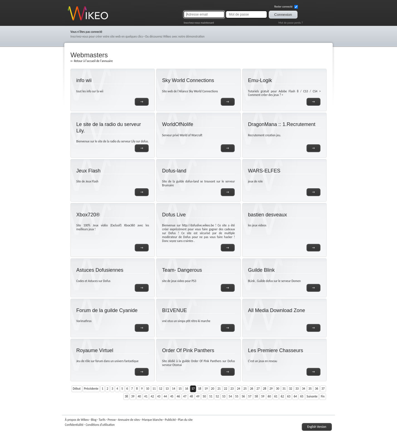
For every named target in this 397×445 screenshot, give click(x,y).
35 (310, 388)
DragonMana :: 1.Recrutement (281, 124)
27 (257, 388)
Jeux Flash (88, 171)
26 (251, 388)
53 (223, 396)
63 (288, 396)
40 (139, 396)
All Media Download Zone (276, 310)
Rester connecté (286, 7)
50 (204, 396)
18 (199, 388)
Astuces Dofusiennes (99, 270)
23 (232, 388)
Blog (94, 420)
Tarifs (102, 420)
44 (165, 396)
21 (218, 388)
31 (284, 388)
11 (154, 388)
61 (275, 396)
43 (158, 396)
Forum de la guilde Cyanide (107, 310)
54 (230, 396)
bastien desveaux (267, 214)
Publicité (170, 420)
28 (264, 388)
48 (191, 396)
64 (295, 396)
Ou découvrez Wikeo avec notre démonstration (175, 36)
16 (186, 388)
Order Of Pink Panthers (188, 350)
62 (282, 396)
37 (323, 388)
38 (126, 396)
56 (243, 396)
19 (205, 388)
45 (171, 396)
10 (147, 388)
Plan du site (185, 420)
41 (145, 396)
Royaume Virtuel (94, 350)
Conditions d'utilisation (100, 425)
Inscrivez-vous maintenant (199, 22)
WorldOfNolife (177, 124)
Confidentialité (74, 425)
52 (217, 396)
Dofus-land (174, 171)
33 (296, 388)
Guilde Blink (261, 270)
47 (184, 396)
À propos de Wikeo (77, 420)
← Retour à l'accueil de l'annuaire (91, 61)
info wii (84, 80)
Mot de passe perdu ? (290, 22)
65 (301, 396)
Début (77, 388)
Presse (111, 420)
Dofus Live (174, 214)
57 (249, 396)
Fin (323, 396)
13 (166, 388)
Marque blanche (152, 420)
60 (269, 396)
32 (290, 388)
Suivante (312, 396)
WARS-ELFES (264, 171)
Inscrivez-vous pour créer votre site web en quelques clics (106, 36)
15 (180, 388)
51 (210, 396)
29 (271, 388)
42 (152, 396)
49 (197, 396)
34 (303, 388)
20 (212, 388)
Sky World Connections (188, 80)
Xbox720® (88, 214)
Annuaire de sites (129, 420)
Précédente (91, 388)
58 (256, 396)
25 (245, 388)
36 (316, 388)
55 (236, 396)
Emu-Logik (260, 80)
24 (238, 388)
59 (262, 396)
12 (160, 388)
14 (173, 388)
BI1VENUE (174, 310)
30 (277, 388)
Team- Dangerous (182, 270)
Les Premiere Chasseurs (275, 350)
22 (225, 388)
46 (178, 396)
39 (132, 396)
